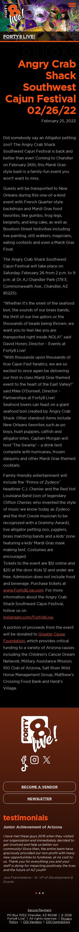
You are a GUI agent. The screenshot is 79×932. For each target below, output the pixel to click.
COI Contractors (58, 922)
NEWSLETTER (39, 799)
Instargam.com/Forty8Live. (28, 617)
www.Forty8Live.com (23, 590)
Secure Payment (39, 910)
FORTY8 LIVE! (19, 36)
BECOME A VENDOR (39, 787)
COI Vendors (32, 922)
